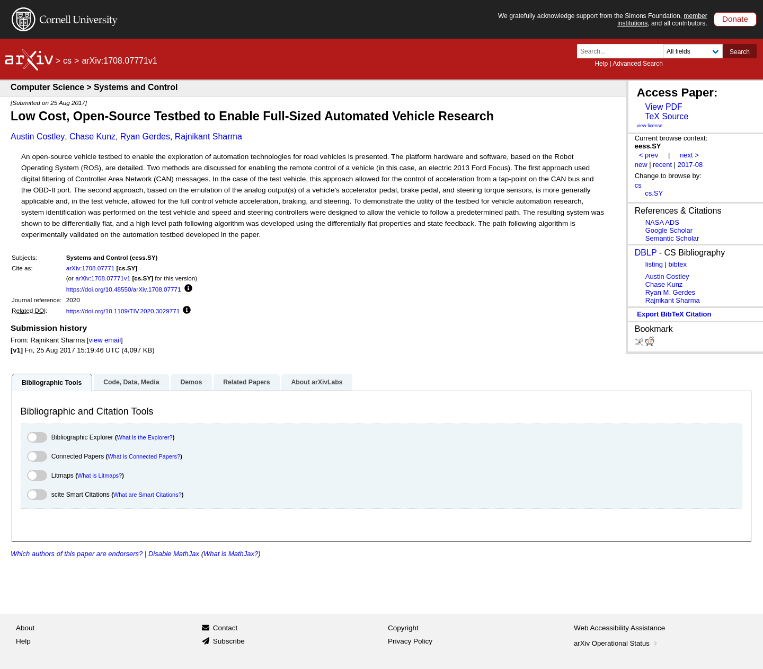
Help (601, 63)
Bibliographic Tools (52, 382)
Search (740, 52)
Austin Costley (38, 136)
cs (67, 60)
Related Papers (246, 382)
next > (689, 155)
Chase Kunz (92, 136)
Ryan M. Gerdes (670, 292)
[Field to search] (693, 51)
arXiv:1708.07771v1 (102, 278)
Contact (225, 628)
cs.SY (654, 193)
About (25, 628)
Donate (735, 18)
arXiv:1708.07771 (90, 268)
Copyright (403, 628)
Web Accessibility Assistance (619, 628)
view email (105, 340)
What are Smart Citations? (147, 494)
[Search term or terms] (623, 51)
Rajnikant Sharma (208, 136)
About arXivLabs (316, 382)
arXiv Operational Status (616, 643)
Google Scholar (669, 230)
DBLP (646, 252)
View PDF (663, 106)
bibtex (677, 264)
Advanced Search (638, 63)
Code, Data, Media (131, 382)
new (641, 165)
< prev (648, 155)
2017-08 (690, 165)
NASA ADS (662, 222)
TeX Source (666, 116)
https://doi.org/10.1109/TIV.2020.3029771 (123, 310)
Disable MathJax (173, 554)
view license (650, 125)
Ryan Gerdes (145, 136)
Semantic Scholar (672, 238)
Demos (191, 382)
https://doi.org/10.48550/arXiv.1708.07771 (123, 289)
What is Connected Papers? (144, 456)
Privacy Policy (410, 641)
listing (654, 264)
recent (662, 165)
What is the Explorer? (145, 437)
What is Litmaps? (99, 475)
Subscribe (229, 641)
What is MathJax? (230, 554)
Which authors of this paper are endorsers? (77, 554)
